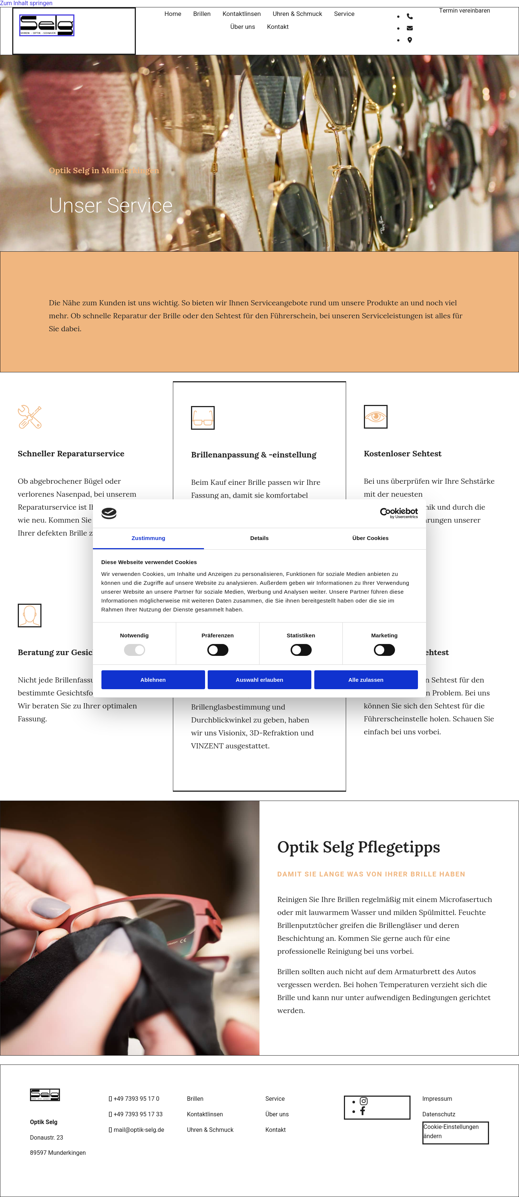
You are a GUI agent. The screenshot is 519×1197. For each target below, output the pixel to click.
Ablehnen (152, 680)
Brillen (202, 14)
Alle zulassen (366, 680)
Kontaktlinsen (241, 14)
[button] (464, 11)
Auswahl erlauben (259, 680)
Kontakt (278, 26)
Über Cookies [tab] (370, 538)
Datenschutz (438, 1114)
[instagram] (364, 1101)
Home (172, 14)
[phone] (410, 16)
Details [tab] (259, 538)
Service (344, 14)
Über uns (242, 26)
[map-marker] (410, 40)
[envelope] (410, 28)
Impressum (437, 1098)
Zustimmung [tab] (148, 538)
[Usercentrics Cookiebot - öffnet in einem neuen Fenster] (385, 513)
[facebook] (362, 1111)
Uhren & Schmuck (297, 14)
